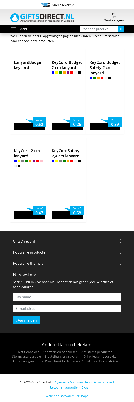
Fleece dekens (109, 361)
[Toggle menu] (15, 29)
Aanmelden (26, 320)
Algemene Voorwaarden (72, 382)
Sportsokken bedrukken (60, 352)
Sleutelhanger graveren (62, 356)
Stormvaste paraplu (26, 356)
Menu (19, 29)
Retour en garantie (64, 387)
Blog (84, 387)
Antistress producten (96, 352)
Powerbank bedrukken (61, 361)
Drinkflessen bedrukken (100, 356)
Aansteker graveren (27, 361)
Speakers (88, 361)
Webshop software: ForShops (67, 396)
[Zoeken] (121, 29)
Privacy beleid (104, 382)
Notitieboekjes (28, 352)
